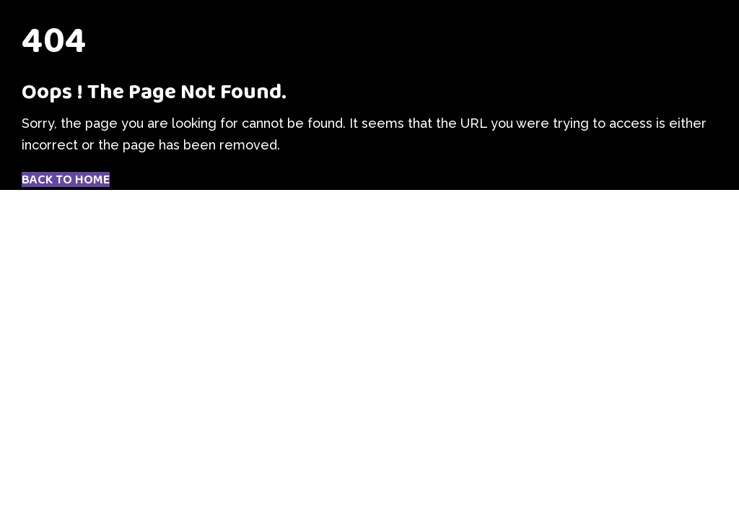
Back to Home (66, 180)
